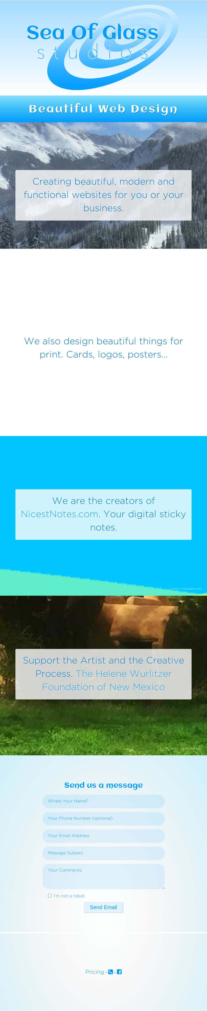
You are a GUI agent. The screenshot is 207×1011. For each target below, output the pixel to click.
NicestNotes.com (59, 514)
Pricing (94, 972)
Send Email (103, 907)
